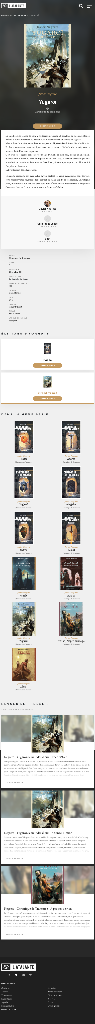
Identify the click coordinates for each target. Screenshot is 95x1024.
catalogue (20, 15)
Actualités (52, 988)
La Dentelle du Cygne (18, 279)
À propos (51, 999)
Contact (51, 1002)
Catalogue (5, 988)
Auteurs (4, 991)
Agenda (4, 1002)
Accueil (6, 15)
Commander (47, 126)
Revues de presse (55, 991)
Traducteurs (6, 995)
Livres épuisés (54, 1005)
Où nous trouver (55, 995)
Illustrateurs (6, 999)
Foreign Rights (7, 1005)
